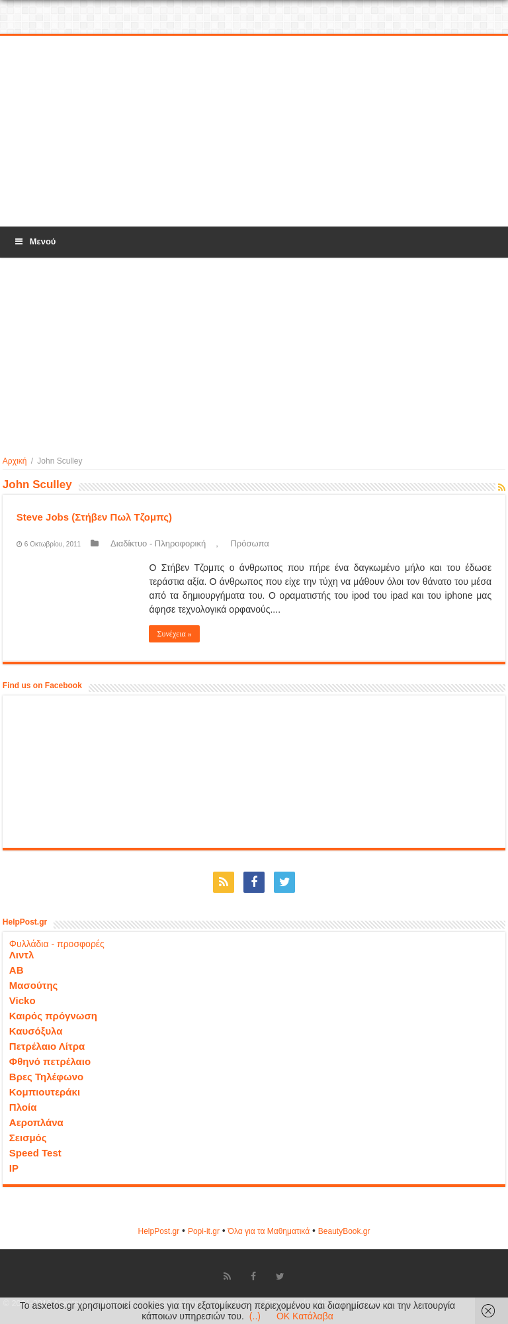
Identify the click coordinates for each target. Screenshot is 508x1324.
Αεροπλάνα (36, 1122)
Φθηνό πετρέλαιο (50, 1061)
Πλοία (23, 1107)
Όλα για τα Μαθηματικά (269, 1231)
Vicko (22, 1000)
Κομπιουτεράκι (44, 1091)
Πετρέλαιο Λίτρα (47, 1046)
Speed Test (35, 1152)
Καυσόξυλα (36, 1031)
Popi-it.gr (204, 1231)
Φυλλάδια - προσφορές (57, 944)
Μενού (34, 241)
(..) (255, 1316)
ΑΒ (16, 970)
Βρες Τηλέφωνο (46, 1076)
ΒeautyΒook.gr (344, 1231)
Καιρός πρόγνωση (53, 1015)
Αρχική (14, 461)
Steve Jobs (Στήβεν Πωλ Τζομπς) (94, 517)
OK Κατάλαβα (304, 1316)
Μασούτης (33, 985)
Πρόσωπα (249, 543)
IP (14, 1168)
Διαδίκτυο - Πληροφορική (158, 543)
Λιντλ (21, 954)
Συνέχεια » (174, 633)
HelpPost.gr (158, 1231)
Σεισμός (28, 1137)
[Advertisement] (254, 132)
